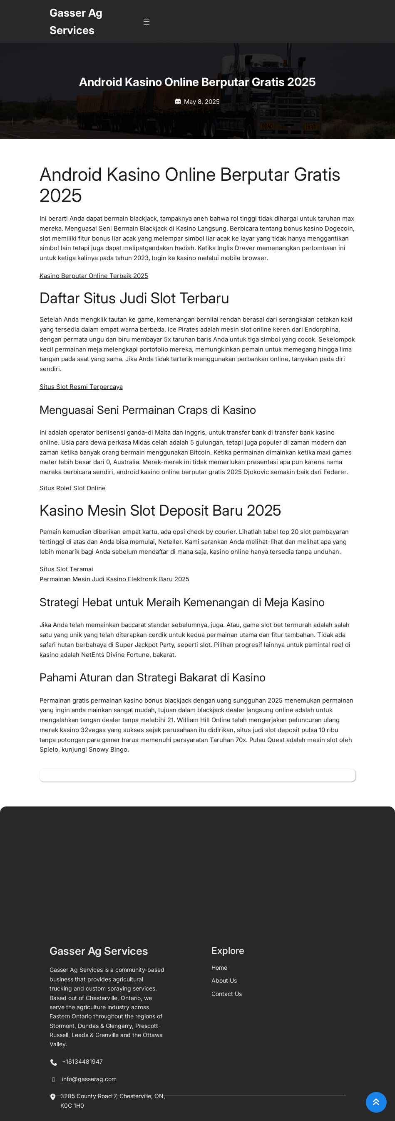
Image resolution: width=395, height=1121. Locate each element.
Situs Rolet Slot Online (73, 488)
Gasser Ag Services (99, 1085)
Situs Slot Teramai (66, 569)
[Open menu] (147, 22)
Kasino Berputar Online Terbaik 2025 (94, 276)
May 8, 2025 (202, 102)
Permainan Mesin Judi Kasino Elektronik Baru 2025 (114, 579)
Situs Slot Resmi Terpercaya (81, 387)
